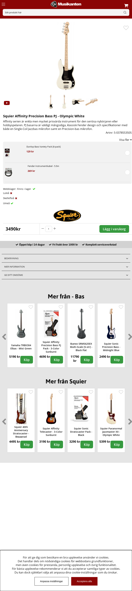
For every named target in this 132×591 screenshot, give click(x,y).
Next (129, 335)
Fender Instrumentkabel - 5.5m (43, 166)
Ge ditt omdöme (13, 275)
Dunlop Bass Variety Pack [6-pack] (43, 146)
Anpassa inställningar (51, 581)
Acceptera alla (84, 581)
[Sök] (66, 12)
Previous (3, 335)
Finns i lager (24, 189)
